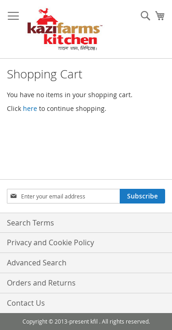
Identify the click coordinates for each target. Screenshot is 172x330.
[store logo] (65, 29)
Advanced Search (37, 263)
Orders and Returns (41, 283)
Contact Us (26, 303)
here (30, 108)
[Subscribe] (142, 196)
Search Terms (30, 223)
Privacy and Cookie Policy (50, 242)
